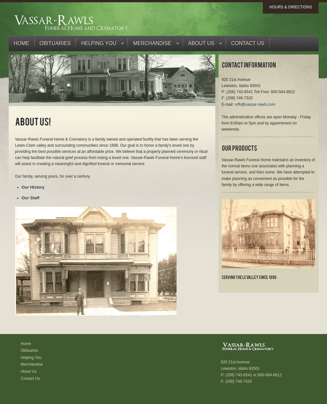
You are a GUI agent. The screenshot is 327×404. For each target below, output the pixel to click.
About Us (202, 45)
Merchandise (153, 45)
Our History (33, 187)
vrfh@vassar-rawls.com (255, 104)
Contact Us (247, 43)
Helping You (100, 45)
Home (21, 43)
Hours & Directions (290, 7)
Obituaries (55, 43)
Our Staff (31, 197)
